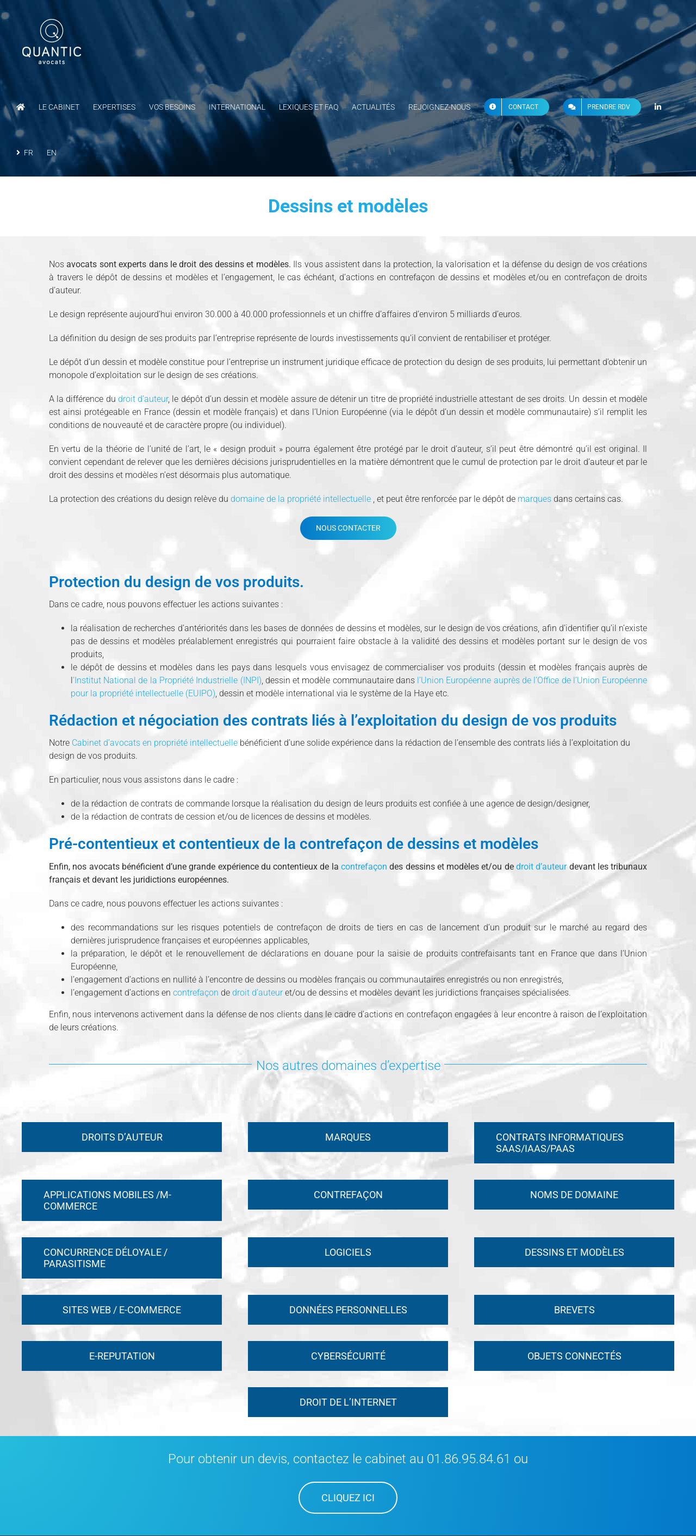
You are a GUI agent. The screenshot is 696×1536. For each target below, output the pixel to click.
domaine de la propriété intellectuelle (299, 499)
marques (534, 499)
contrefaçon (365, 866)
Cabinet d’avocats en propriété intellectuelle (155, 743)
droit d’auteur (143, 399)
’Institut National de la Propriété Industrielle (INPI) (167, 680)
